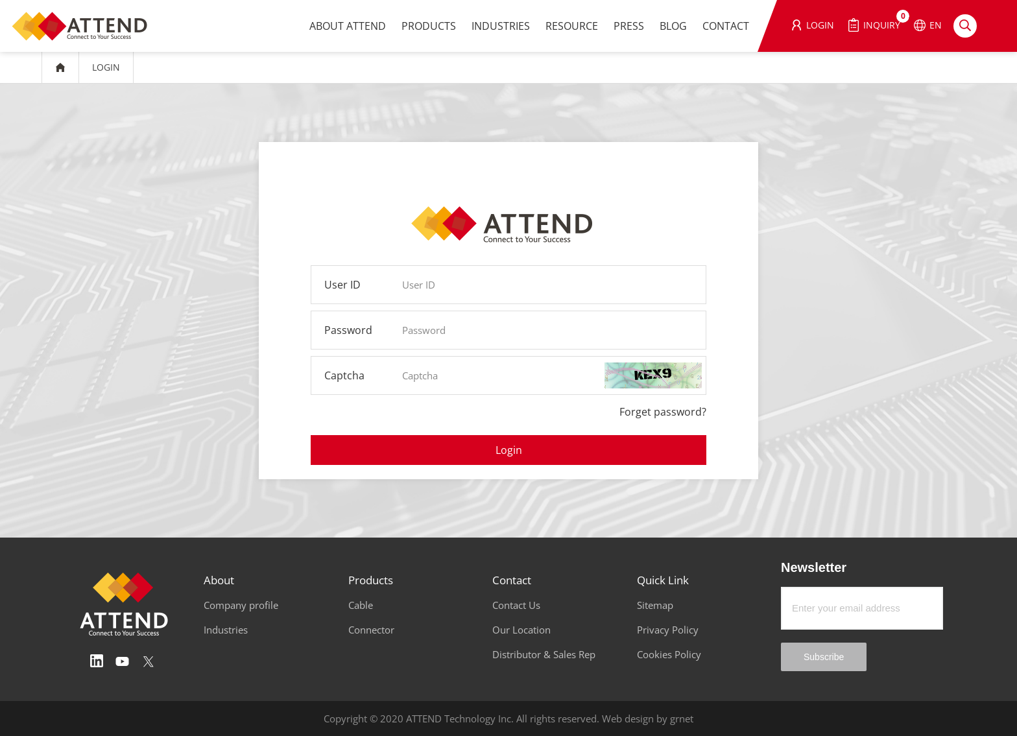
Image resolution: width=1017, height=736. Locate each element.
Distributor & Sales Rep (543, 654)
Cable (360, 605)
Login (509, 450)
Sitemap (655, 605)
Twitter (148, 661)
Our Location (521, 629)
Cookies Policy (669, 654)
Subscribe (824, 657)
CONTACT (725, 26)
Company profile (241, 605)
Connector (371, 629)
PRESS (629, 26)
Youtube (122, 661)
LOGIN (106, 67)
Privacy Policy (668, 629)
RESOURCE (571, 26)
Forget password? (662, 412)
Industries (226, 629)
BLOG (673, 26)
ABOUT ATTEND (347, 26)
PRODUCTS (428, 26)
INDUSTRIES (501, 26)
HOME (60, 67)
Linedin (96, 661)
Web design (628, 718)
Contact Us (516, 605)
